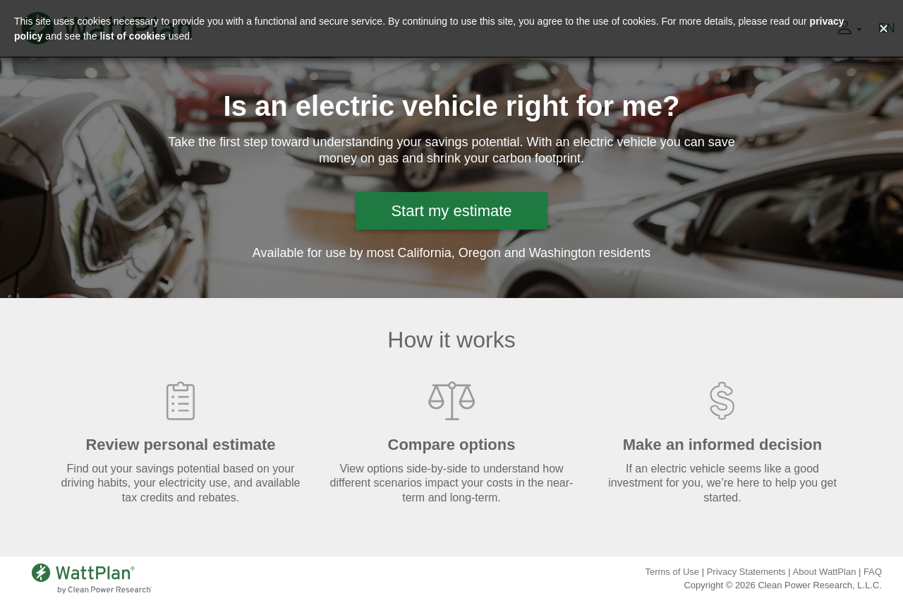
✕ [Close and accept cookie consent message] (883, 29)
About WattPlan (824, 571)
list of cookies (132, 36)
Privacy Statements (746, 571)
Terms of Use (672, 571)
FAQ (872, 571)
